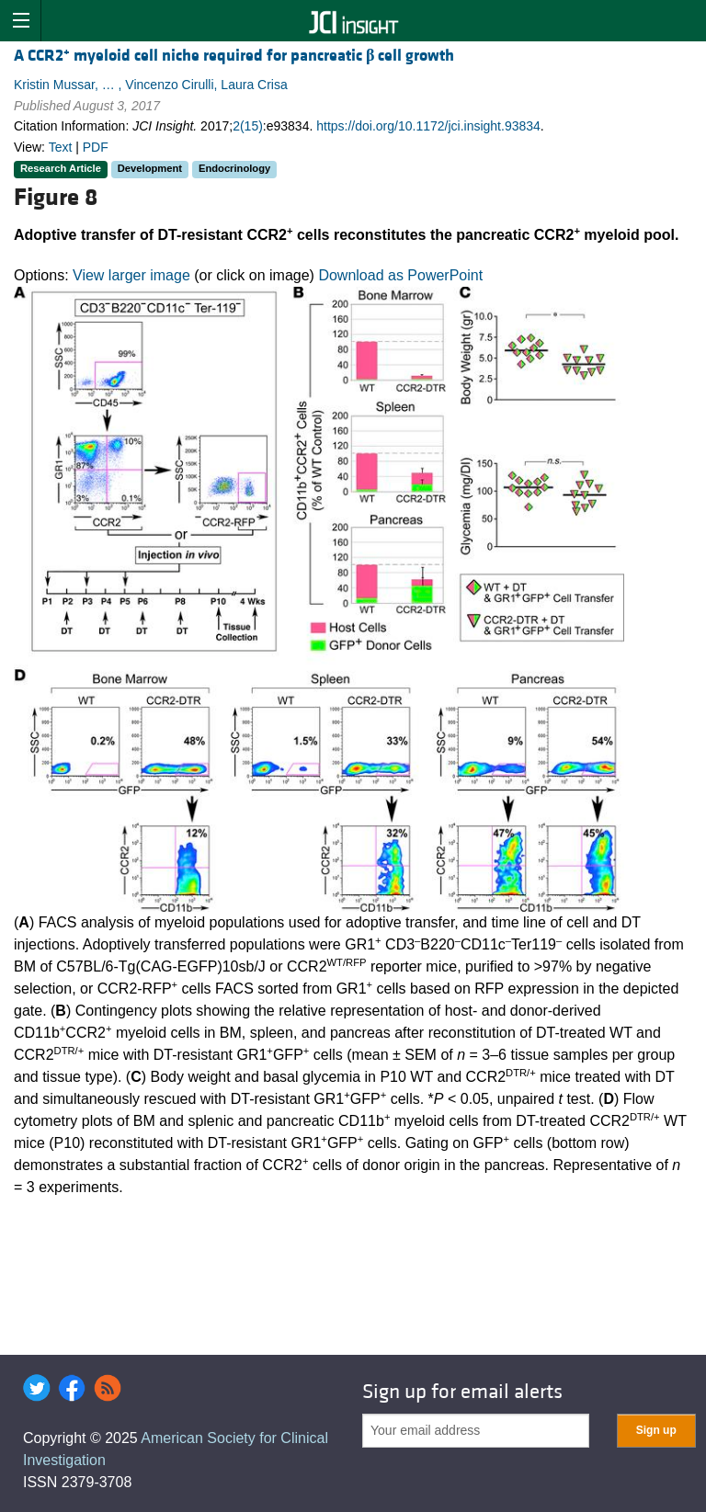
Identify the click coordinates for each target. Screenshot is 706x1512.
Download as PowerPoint (400, 275)
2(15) (248, 126)
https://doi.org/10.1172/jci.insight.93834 (428, 126)
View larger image (131, 275)
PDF (95, 147)
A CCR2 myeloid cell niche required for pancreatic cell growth (234, 55)
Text (61, 147)
